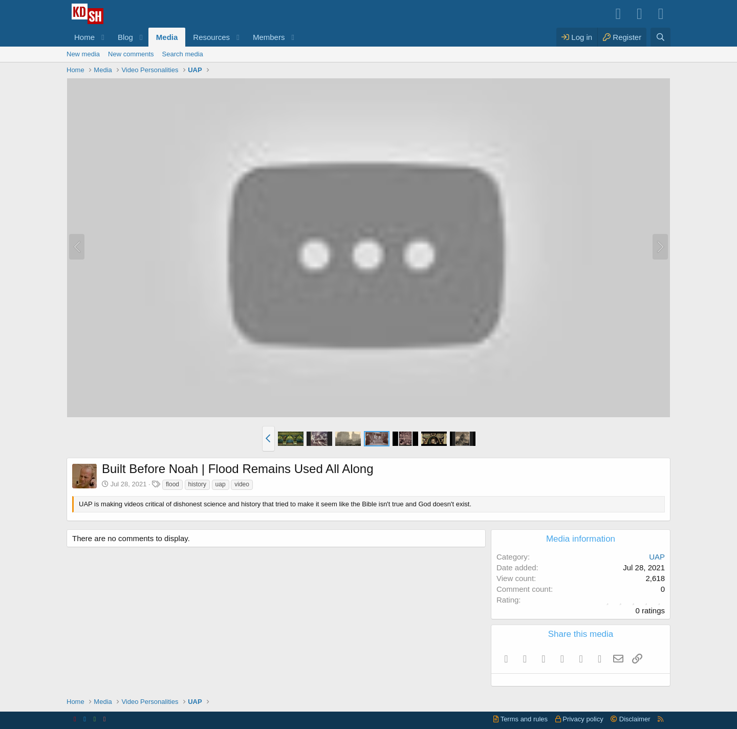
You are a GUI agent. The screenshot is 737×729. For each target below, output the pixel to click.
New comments (131, 54)
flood (172, 484)
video (241, 484)
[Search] (660, 37)
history (197, 484)
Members (269, 37)
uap (220, 484)
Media (167, 37)
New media (83, 54)
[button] (103, 37)
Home (84, 37)
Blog (125, 37)
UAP (657, 556)
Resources (211, 37)
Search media (182, 54)
